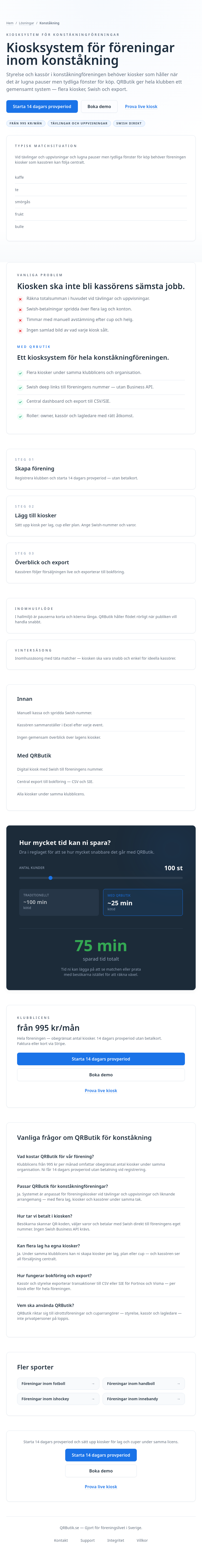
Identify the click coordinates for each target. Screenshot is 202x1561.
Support (87, 1540)
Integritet (115, 1540)
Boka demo (99, 106)
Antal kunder (31, 868)
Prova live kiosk (141, 106)
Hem (9, 23)
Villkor (142, 1540)
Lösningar (26, 23)
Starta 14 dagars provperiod (42, 106)
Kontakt (61, 1540)
